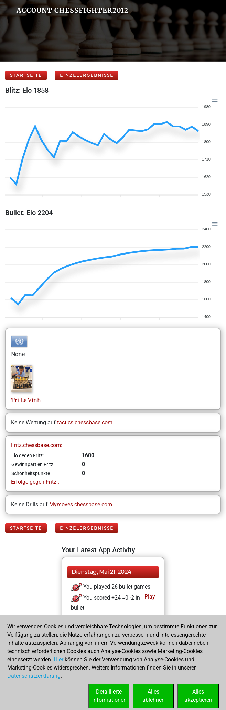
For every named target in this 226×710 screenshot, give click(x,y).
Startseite (26, 75)
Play (149, 596)
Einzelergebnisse (87, 75)
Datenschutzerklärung (34, 676)
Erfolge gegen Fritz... (36, 481)
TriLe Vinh (26, 400)
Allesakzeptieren (198, 695)
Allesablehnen (153, 695)
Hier (58, 659)
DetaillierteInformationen (109, 695)
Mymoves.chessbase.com (80, 504)
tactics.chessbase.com (84, 422)
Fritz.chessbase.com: (36, 445)
